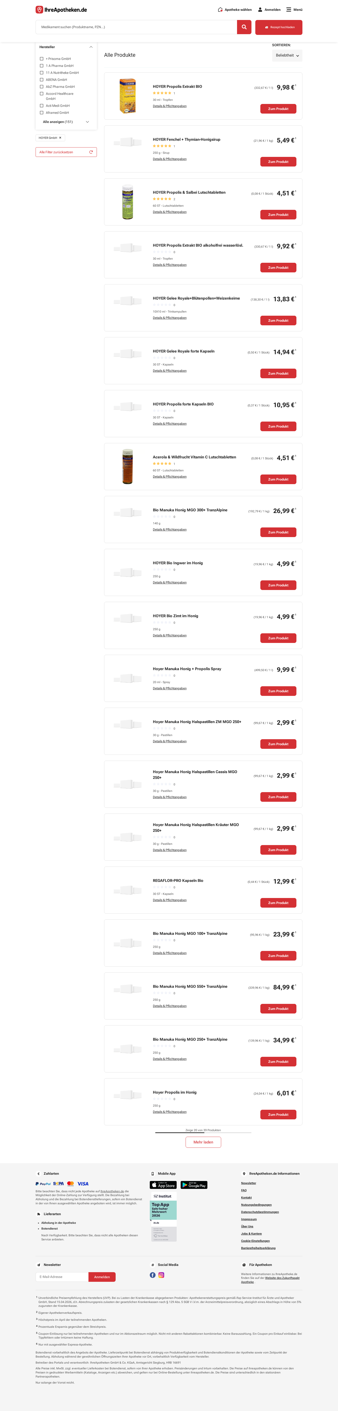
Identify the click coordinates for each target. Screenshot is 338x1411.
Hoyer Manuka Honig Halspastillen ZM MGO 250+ (197, 721)
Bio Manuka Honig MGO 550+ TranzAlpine (190, 986)
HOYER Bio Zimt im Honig (175, 616)
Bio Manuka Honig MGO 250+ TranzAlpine (190, 1039)
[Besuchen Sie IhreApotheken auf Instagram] (161, 1274)
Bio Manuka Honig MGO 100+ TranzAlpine (190, 933)
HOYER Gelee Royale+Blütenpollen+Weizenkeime (196, 298)
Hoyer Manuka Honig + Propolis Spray (187, 669)
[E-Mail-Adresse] (62, 1277)
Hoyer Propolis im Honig (175, 1092)
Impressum (249, 1219)
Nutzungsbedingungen (256, 1204)
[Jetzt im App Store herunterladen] (163, 1185)
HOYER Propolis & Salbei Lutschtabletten (189, 192)
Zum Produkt (278, 109)
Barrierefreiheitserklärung (258, 1248)
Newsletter (248, 1183)
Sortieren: (281, 45)
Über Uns (247, 1226)
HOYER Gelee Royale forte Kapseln (183, 351)
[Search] (243, 27)
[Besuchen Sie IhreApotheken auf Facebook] (153, 1274)
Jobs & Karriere (251, 1233)
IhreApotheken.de (112, 1191)
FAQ (244, 1190)
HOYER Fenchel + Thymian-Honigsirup (186, 139)
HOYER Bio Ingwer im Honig (178, 563)
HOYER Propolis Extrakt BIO (177, 86)
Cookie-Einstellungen (255, 1241)
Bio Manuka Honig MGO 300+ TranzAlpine (190, 510)
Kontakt (246, 1197)
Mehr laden (203, 1142)
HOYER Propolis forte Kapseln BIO (183, 404)
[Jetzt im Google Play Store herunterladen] (194, 1185)
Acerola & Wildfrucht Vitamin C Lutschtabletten (194, 457)
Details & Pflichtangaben (170, 106)
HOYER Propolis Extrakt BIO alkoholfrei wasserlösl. (198, 245)
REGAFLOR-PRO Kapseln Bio (178, 880)
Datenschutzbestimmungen (260, 1212)
